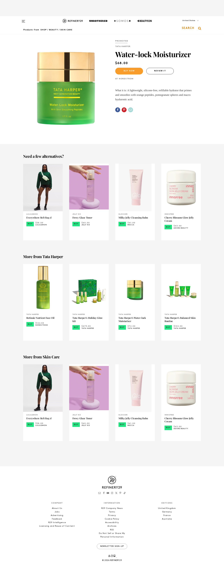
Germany (167, 512)
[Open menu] (23, 19)
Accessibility (112, 522)
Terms (112, 512)
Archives (112, 526)
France (167, 515)
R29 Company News (112, 508)
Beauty (53, 30)
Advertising (57, 515)
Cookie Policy (112, 519)
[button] (184, 23)
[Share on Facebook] (117, 109)
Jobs (57, 512)
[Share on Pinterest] (124, 109)
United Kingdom (167, 508)
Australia (167, 519)
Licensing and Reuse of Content (57, 526)
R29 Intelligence (57, 522)
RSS (112, 530)
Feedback (57, 519)
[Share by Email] (130, 109)
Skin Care (66, 30)
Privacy (112, 515)
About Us (57, 508)
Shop (43, 30)
